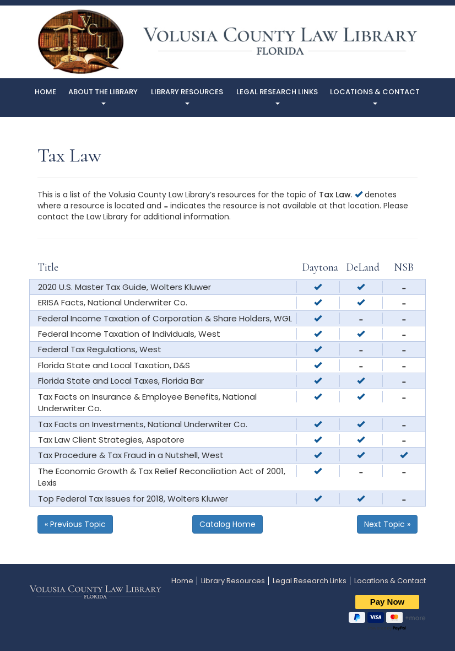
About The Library (103, 95)
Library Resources (187, 95)
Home (45, 92)
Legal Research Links (277, 95)
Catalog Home (227, 524)
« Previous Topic (75, 524)
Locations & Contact (375, 95)
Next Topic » (387, 524)
